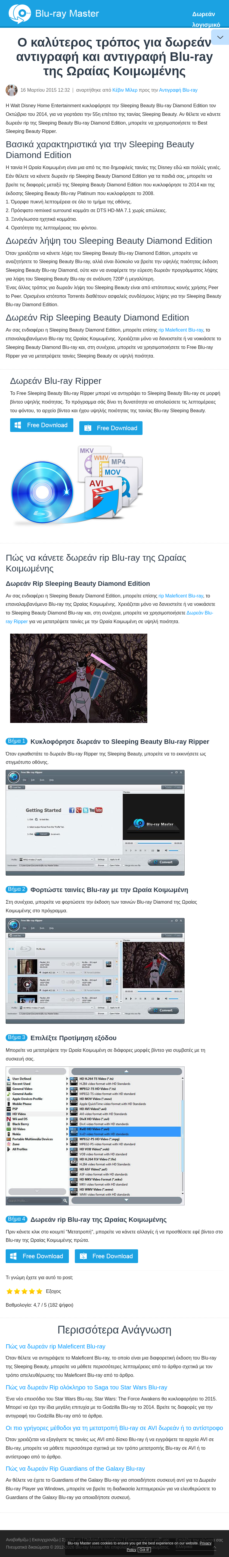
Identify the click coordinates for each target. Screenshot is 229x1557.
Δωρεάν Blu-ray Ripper (55, 381)
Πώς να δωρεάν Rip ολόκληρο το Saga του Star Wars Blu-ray (86, 1387)
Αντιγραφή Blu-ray (178, 90)
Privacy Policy (190, 1542)
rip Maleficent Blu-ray (181, 329)
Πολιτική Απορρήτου (103, 1539)
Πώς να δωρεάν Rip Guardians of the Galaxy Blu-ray (75, 1468)
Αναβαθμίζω (17, 1539)
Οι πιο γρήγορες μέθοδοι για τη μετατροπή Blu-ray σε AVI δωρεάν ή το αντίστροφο (114, 1428)
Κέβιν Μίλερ (124, 90)
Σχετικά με (71, 1539)
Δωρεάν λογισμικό (206, 19)
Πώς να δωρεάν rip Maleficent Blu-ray (55, 1346)
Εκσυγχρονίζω (45, 1539)
